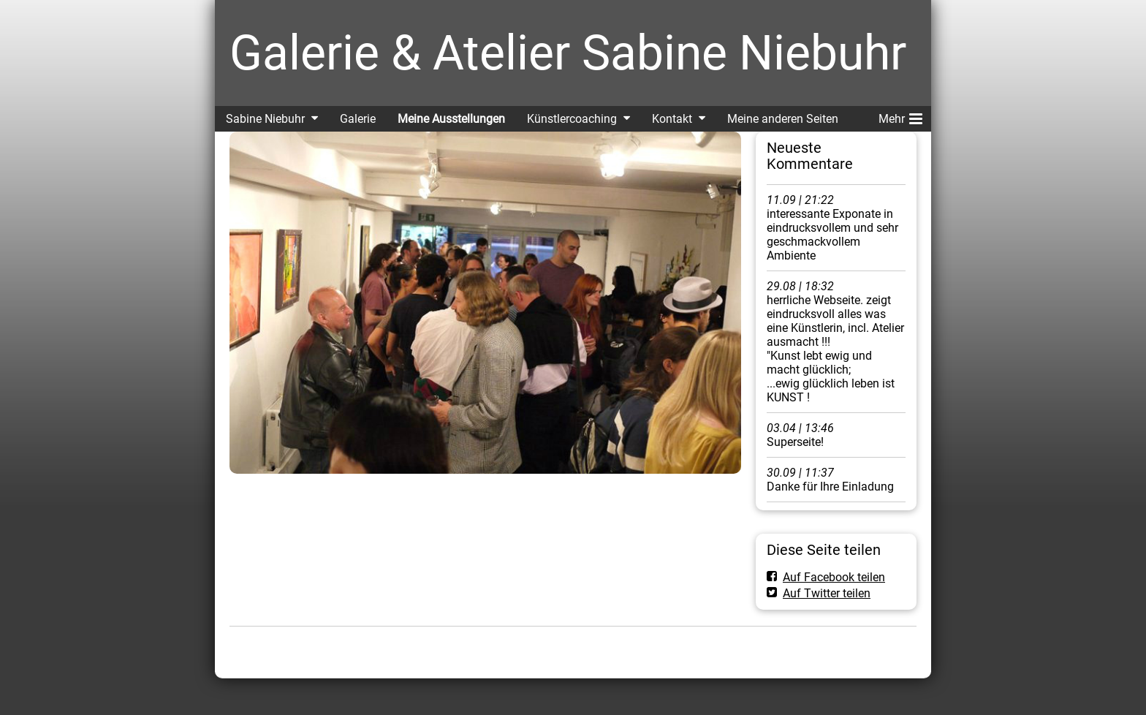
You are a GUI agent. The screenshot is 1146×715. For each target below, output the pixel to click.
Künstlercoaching (572, 119)
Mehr (900, 116)
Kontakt (672, 119)
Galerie (358, 119)
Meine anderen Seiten (782, 119)
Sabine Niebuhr (265, 119)
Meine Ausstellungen (451, 119)
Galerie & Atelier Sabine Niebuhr (567, 53)
